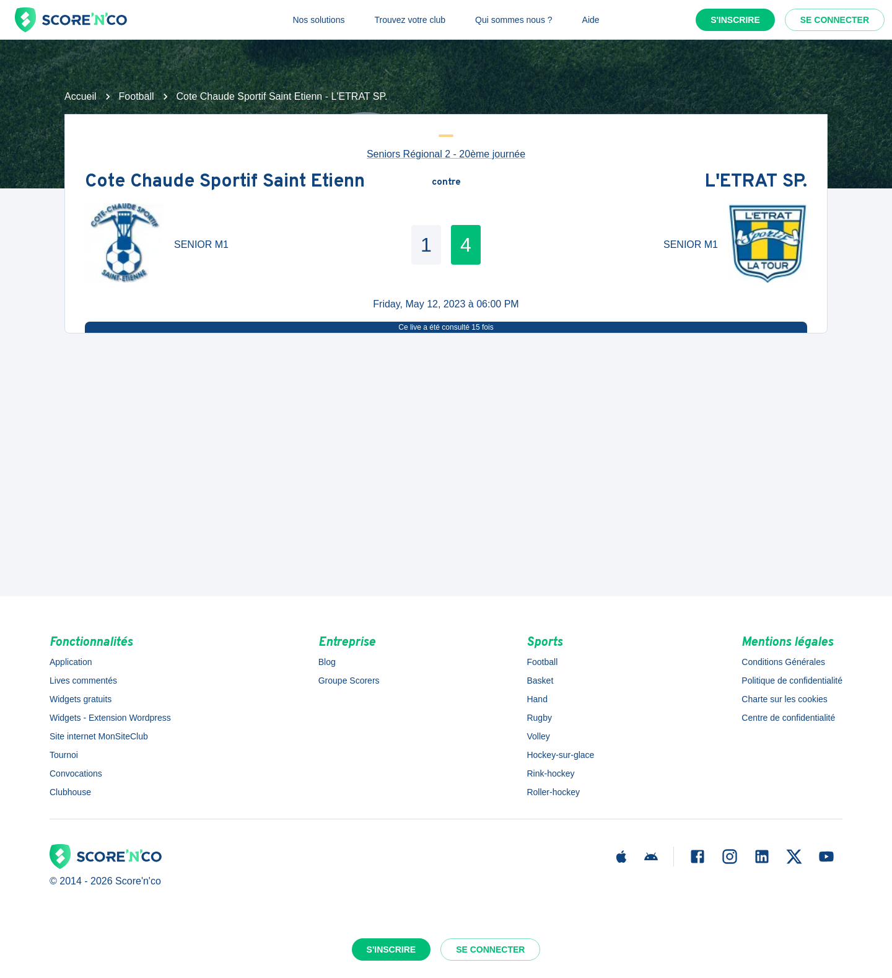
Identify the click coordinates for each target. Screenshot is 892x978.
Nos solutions (318, 20)
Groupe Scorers (349, 680)
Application (71, 662)
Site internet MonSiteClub (99, 736)
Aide (591, 20)
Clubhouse (70, 792)
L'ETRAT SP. (756, 182)
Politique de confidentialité (791, 680)
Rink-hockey (550, 773)
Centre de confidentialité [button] (788, 718)
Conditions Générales (783, 662)
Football (136, 96)
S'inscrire (735, 20)
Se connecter (834, 20)
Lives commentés (83, 680)
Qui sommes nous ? (514, 20)
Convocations (76, 773)
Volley (538, 736)
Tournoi (64, 755)
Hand (537, 699)
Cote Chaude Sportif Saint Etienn (225, 182)
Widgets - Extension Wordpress (110, 718)
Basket (540, 680)
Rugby (539, 718)
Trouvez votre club (409, 20)
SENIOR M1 (201, 244)
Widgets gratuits (81, 699)
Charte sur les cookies (784, 699)
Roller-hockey (553, 792)
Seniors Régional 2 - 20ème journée (446, 154)
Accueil (80, 96)
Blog (327, 662)
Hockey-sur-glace (560, 755)
